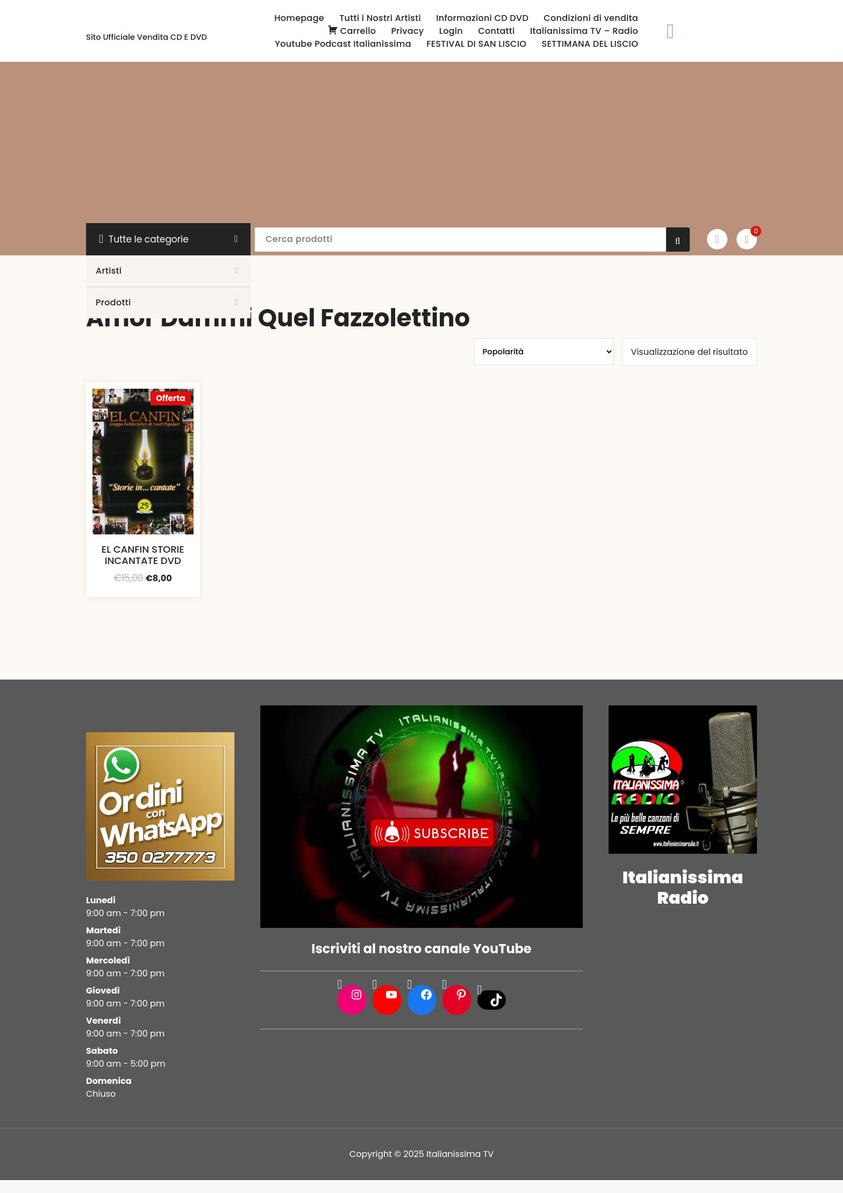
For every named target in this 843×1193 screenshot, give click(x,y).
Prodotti (113, 302)
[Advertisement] (421, 142)
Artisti (109, 271)
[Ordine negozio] (544, 351)
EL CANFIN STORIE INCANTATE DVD (143, 555)
